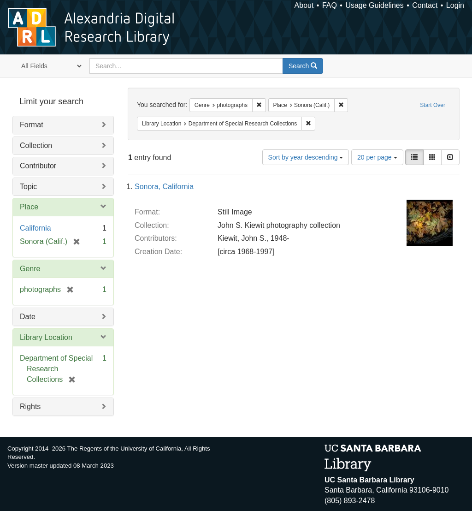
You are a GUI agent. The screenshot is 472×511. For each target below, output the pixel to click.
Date (27, 317)
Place (29, 207)
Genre (30, 269)
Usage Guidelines (374, 5)
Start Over (432, 105)
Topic (28, 186)
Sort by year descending (305, 157)
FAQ (329, 5)
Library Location (46, 337)
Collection (36, 145)
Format (31, 125)
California (35, 228)
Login (455, 5)
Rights (30, 406)
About (304, 5)
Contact (424, 5)
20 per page (377, 157)
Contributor (38, 166)
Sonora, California (164, 186)
